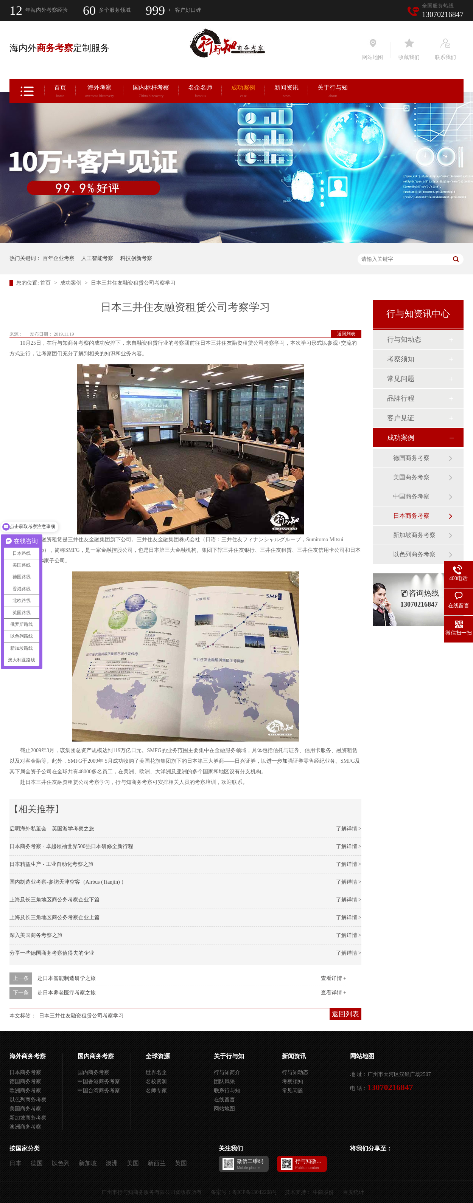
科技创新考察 (136, 258)
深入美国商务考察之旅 (35, 935)
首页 (60, 92)
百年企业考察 (59, 258)
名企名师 (200, 92)
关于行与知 (332, 92)
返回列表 (346, 333)
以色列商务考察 (414, 554)
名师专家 (156, 1090)
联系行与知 (227, 1090)
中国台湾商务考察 (99, 1090)
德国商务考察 (411, 458)
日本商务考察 (411, 515)
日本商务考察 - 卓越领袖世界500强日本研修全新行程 (71, 846)
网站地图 (224, 1109)
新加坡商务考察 (414, 535)
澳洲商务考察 (25, 1127)
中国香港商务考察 (99, 1081)
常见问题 (400, 378)
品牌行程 (400, 398)
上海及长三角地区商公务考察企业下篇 (54, 900)
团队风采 (224, 1081)
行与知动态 (404, 339)
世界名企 (156, 1072)
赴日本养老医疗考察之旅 (66, 993)
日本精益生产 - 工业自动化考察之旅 (51, 864)
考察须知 (400, 359)
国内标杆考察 (151, 92)
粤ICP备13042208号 (254, 1192)
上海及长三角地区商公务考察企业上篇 (54, 917)
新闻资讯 (286, 92)
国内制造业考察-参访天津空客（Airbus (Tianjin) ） (67, 882)
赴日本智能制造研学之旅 (66, 978)
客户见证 (400, 418)
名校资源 (156, 1081)
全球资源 (158, 1056)
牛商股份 (323, 1192)
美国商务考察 (411, 477)
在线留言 (224, 1099)
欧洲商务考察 (25, 1090)
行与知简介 (227, 1072)
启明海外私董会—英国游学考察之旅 (51, 828)
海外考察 (99, 92)
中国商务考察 (411, 496)
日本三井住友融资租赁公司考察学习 (133, 283)
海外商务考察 (27, 1056)
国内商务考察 (96, 1056)
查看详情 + (333, 978)
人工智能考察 (97, 258)
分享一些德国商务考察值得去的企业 (51, 953)
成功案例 (243, 92)
